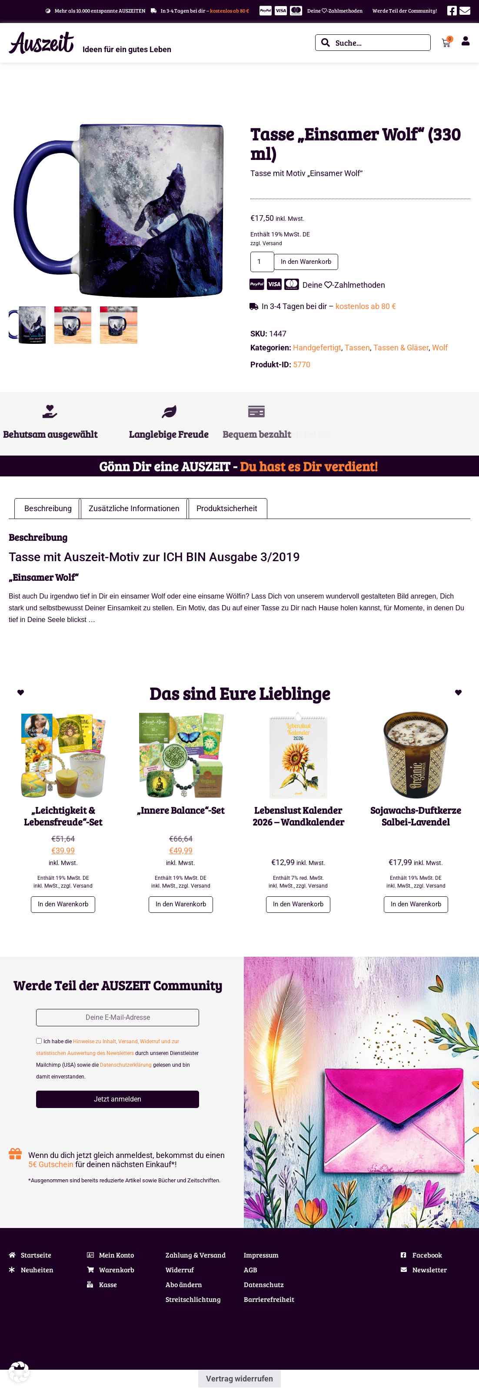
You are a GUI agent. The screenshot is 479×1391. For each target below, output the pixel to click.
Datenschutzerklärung (126, 1069)
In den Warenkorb (315, 262)
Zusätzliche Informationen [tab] (134, 509)
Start (14, 90)
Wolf (440, 348)
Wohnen (34, 90)
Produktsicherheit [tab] (226, 509)
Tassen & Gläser (67, 90)
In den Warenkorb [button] (63, 906)
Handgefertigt (317, 348)
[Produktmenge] (264, 262)
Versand (272, 243)
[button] (19, 1372)
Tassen (357, 348)
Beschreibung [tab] (48, 509)
